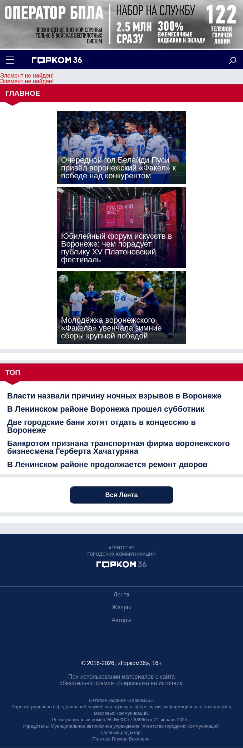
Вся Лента (121, 495)
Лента (121, 594)
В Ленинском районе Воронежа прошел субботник (105, 409)
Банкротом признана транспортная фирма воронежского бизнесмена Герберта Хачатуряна (118, 447)
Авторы (121, 620)
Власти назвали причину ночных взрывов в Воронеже (114, 396)
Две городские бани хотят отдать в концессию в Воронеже (101, 426)
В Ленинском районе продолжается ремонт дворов (107, 465)
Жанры (121, 607)
